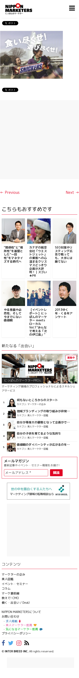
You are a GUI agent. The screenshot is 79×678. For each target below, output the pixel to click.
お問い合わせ (10, 616)
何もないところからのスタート (37, 400)
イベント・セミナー (15, 584)
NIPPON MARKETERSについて (21, 612)
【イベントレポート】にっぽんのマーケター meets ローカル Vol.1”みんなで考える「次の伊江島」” (38, 322)
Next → (72, 192)
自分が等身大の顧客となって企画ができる (44, 422)
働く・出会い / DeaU (16, 603)
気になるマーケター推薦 (23, 629)
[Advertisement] (39, 139)
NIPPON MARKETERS (23, 8)
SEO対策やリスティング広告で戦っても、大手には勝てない (63, 254)
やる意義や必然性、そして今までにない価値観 (12, 315)
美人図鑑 (7, 579)
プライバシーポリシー (16, 633)
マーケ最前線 (10, 593)
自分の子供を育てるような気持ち (39, 433)
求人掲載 (13, 621)
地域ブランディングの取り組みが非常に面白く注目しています (44, 411)
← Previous (10, 192)
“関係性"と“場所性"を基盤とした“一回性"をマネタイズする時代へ (13, 254)
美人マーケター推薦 (21, 625)
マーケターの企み (13, 574)
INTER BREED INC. (17, 651)
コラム (6, 588)
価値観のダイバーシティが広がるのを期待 (44, 444)
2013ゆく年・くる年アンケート (63, 313)
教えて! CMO (10, 598)
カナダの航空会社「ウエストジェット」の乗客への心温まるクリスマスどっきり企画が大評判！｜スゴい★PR (38, 261)
